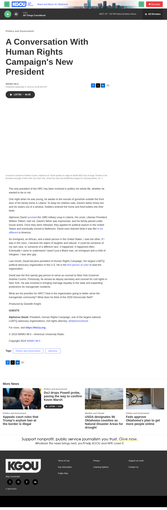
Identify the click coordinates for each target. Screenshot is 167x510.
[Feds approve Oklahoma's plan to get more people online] (145, 401)
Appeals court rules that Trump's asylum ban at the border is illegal (20, 423)
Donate (155, 4)
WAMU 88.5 (33, 343)
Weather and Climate (94, 416)
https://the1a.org (35, 330)
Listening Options (101, 470)
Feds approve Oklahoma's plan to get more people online (143, 423)
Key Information (65, 470)
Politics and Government (20, 34)
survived (32, 220)
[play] (7, 14)
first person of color (78, 267)
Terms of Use (64, 464)
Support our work (136, 464)
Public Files (63, 476)
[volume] (16, 14)
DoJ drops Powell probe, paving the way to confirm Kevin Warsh (63, 399)
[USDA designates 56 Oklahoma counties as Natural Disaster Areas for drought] (104, 401)
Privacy (96, 464)
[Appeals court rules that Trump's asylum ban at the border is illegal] (22, 401)
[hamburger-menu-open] (7, 4)
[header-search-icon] (141, 4)
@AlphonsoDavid (78, 323)
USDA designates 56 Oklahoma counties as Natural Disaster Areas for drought (104, 425)
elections (52, 354)
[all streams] (153, 14)
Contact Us (133, 470)
